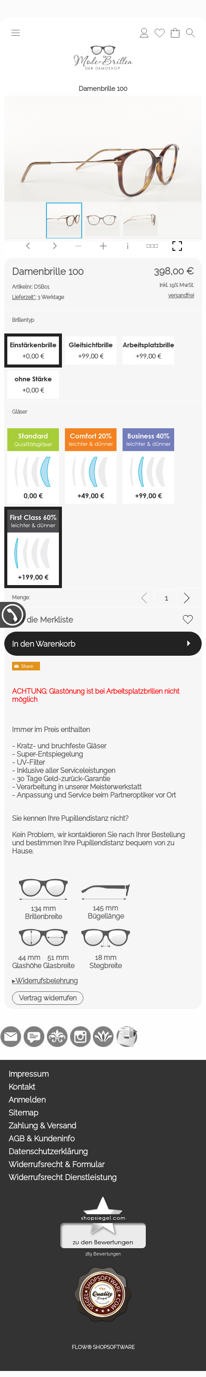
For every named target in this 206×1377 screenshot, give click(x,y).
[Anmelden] (144, 32)
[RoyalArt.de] (57, 1036)
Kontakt (22, 1086)
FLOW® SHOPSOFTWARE (103, 1347)
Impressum (29, 1073)
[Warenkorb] (175, 32)
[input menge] (166, 597)
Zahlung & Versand (42, 1125)
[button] (15, 32)
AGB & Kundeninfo (42, 1138)
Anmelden (27, 1099)
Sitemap (23, 1112)
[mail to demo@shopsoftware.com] (11, 1036)
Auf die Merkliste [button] (42, 619)
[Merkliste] (159, 32)
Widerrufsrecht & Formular (57, 1164)
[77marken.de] (34, 1036)
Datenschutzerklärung (48, 1151)
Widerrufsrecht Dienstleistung (63, 1177)
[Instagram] (80, 1036)
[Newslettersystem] (127, 1036)
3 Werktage (38, 297)
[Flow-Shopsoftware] (103, 1036)
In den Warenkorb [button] (43, 643)
